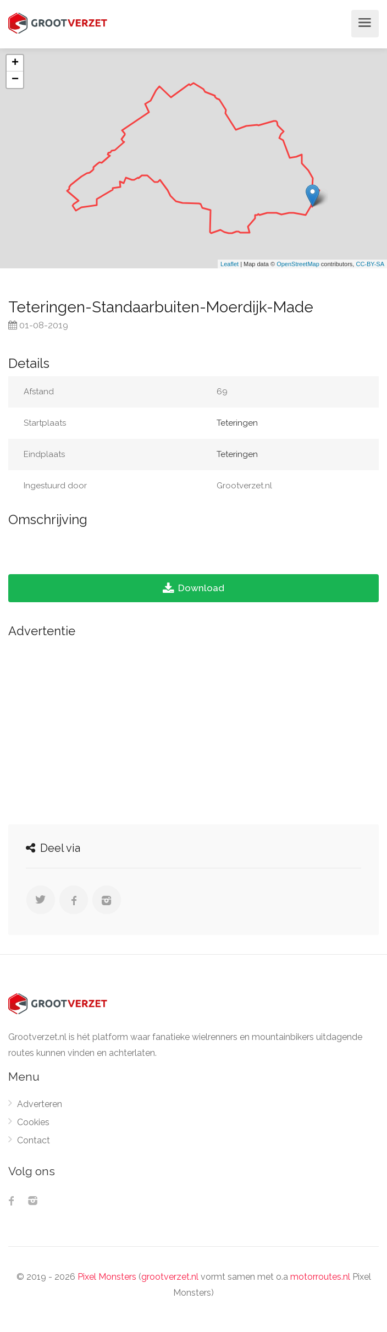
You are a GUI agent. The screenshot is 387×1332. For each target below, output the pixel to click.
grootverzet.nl (169, 1277)
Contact (33, 1140)
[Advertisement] (193, 728)
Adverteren (39, 1104)
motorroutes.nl (320, 1277)
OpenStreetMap (298, 264)
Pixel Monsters (107, 1277)
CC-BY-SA (370, 264)
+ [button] (15, 63)
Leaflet (229, 264)
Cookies (33, 1122)
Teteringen (237, 423)
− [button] (15, 79)
